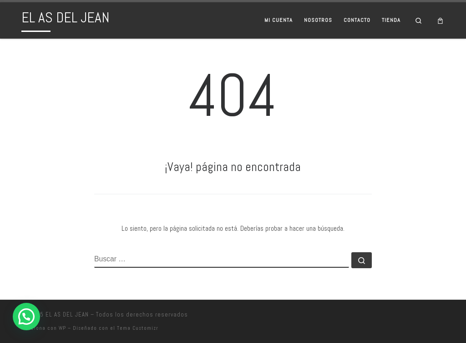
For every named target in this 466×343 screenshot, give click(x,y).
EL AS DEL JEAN (67, 314)
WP (62, 328)
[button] (26, 316)
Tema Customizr (137, 328)
